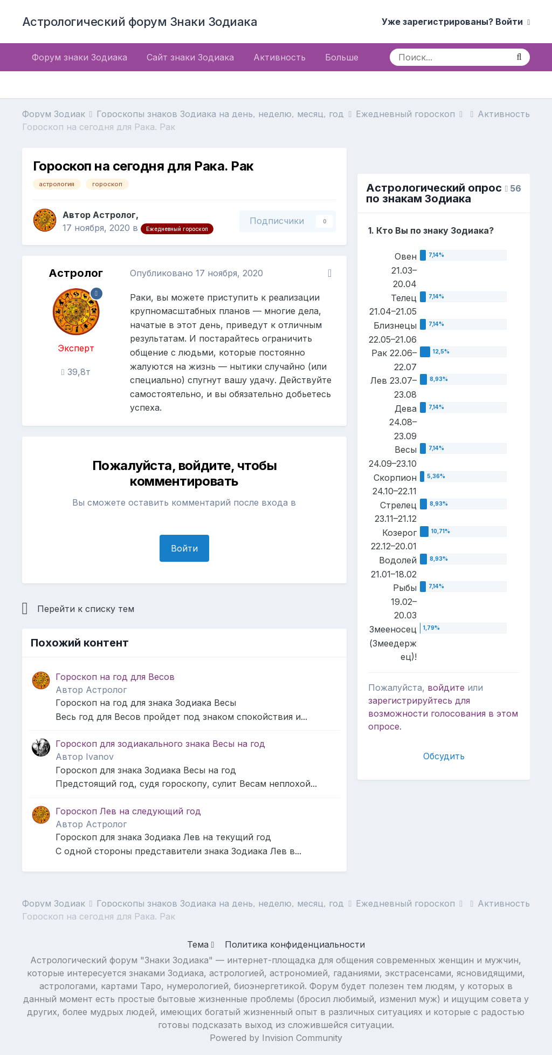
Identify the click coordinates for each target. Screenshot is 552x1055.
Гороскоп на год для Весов (115, 676)
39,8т (76, 371)
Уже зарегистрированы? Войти (456, 21)
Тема (201, 944)
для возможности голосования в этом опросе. (443, 713)
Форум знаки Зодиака (79, 57)
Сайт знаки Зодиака (190, 57)
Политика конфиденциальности (295, 944)
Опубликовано (196, 273)
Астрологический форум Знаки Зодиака (140, 22)
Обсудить (444, 756)
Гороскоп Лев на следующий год (128, 811)
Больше (341, 57)
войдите (446, 687)
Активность (279, 57)
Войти (184, 548)
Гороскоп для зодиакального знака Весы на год (160, 743)
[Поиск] (449, 57)
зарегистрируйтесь (410, 700)
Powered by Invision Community (276, 1037)
